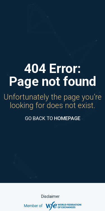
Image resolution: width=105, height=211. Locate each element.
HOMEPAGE (67, 118)
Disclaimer (50, 196)
